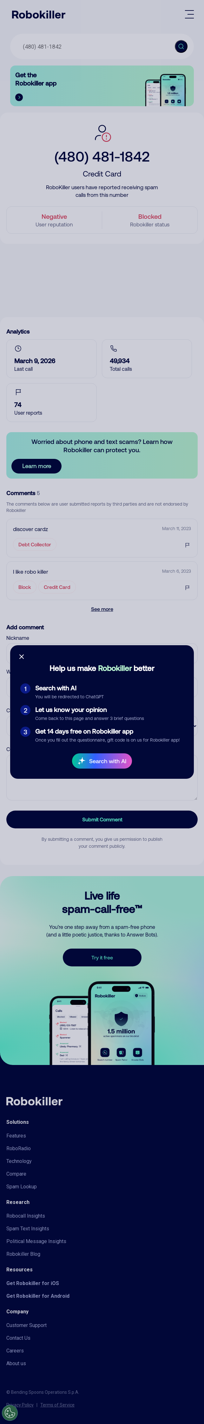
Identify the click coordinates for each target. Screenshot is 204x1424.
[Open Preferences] (10, 1413)
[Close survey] (21, 656)
